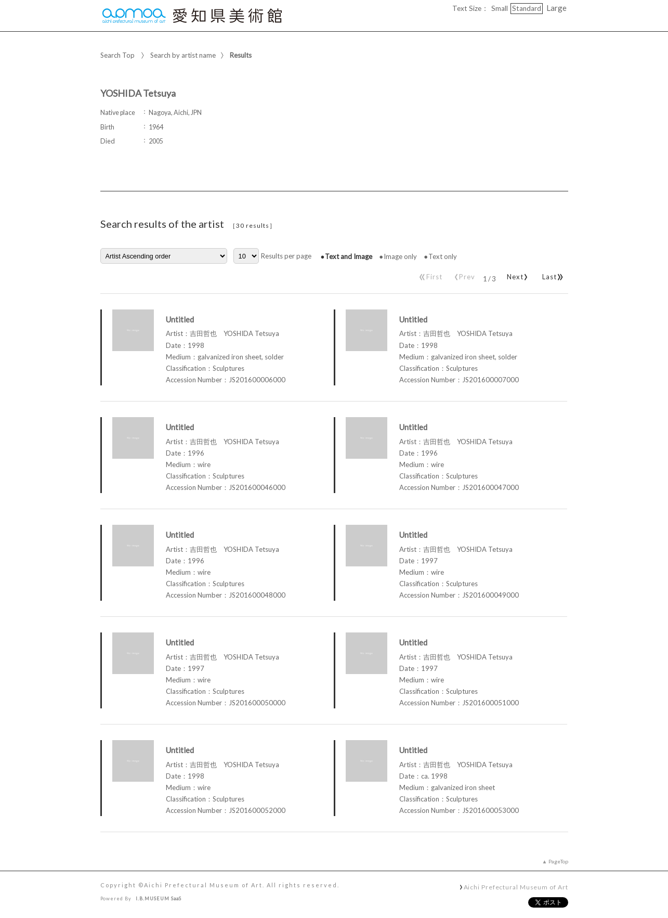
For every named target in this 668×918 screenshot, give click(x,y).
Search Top (117, 55)
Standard (526, 8)
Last (551, 274)
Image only (400, 256)
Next (516, 274)
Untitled (180, 319)
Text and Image (348, 256)
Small (499, 8)
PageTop (558, 861)
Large (556, 7)
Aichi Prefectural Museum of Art (516, 886)
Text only (442, 256)
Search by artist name (183, 55)
